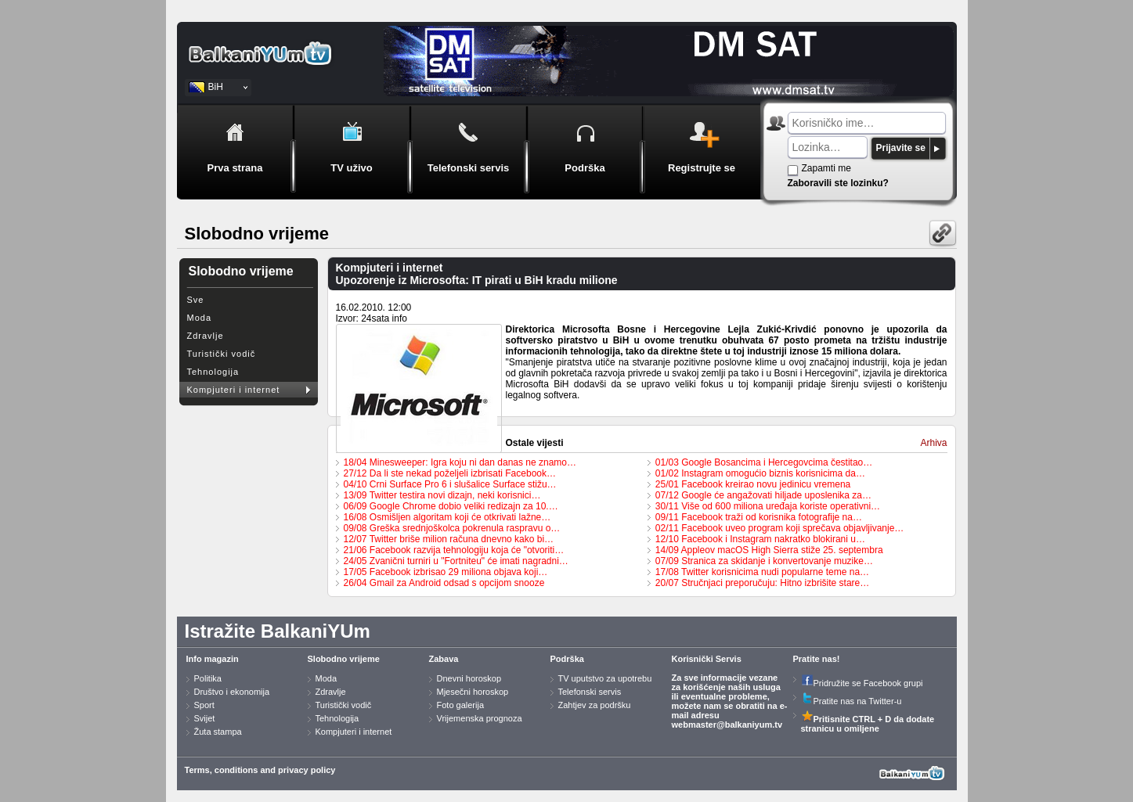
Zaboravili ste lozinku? (838, 183)
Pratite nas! (816, 659)
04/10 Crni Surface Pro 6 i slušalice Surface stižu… (450, 484)
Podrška (567, 659)
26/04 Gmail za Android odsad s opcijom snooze (444, 582)
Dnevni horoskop (469, 678)
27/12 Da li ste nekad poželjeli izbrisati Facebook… (450, 473)
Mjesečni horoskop (473, 691)
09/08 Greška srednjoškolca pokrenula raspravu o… (452, 528)
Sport (204, 705)
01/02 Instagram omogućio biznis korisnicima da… (760, 473)
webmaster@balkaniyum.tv (727, 724)
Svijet (204, 718)
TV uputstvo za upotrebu (605, 678)
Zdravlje (205, 335)
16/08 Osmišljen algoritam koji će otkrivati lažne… (447, 517)
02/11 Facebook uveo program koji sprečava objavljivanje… (779, 528)
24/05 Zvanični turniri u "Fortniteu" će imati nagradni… (456, 561)
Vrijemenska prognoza (479, 718)
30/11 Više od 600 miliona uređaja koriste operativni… (767, 506)
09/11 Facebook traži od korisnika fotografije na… (758, 517)
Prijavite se (901, 147)
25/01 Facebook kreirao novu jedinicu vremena (752, 484)
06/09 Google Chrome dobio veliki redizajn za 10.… (451, 506)
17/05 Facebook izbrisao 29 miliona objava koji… (446, 571)
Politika (208, 678)
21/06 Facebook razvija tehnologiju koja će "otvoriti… (454, 550)
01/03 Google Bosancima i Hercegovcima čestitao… (763, 462)
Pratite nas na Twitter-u (851, 701)
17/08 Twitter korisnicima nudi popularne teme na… (762, 571)
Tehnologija (213, 371)
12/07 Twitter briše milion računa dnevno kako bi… (449, 539)
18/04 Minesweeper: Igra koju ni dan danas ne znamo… (460, 462)
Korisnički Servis (707, 659)
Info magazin (212, 659)
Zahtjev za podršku (594, 705)
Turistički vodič (221, 353)
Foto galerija (461, 705)
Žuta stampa (218, 731)
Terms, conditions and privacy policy (260, 770)
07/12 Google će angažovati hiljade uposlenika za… (763, 495)
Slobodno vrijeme (344, 659)
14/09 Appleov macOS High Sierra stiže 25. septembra (769, 550)
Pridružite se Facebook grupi (862, 683)
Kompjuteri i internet (233, 389)
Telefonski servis (590, 691)
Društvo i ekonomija (232, 691)
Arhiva (933, 442)
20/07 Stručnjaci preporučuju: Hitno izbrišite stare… (762, 582)
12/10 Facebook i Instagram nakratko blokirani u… (760, 539)
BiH (215, 86)
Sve (195, 299)
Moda (199, 317)
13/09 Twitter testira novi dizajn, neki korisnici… (442, 495)
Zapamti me (826, 168)
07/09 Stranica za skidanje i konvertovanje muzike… (764, 561)
